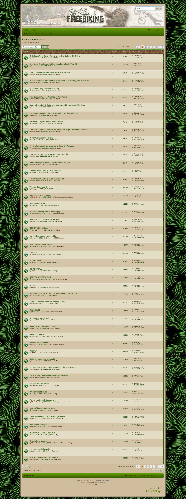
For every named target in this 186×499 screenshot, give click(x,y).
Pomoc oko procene (38, 425)
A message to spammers (40, 195)
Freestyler (34, 238)
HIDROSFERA (36, 269)
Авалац (36, 246)
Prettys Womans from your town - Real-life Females (52, 146)
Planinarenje (59, 246)
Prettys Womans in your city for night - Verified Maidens (54, 113)
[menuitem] (35, 29)
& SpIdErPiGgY (100, 482)
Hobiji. (32, 285)
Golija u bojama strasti (39, 384)
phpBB (86, 480)
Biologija (58, 254)
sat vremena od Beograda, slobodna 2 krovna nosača (53, 367)
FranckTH (93, 482)
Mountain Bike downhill (40, 343)
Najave (56, 58)
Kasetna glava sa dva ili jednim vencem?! (48, 416)
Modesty (34, 303)
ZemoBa (34, 336)
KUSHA (36, 230)
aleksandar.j (35, 369)
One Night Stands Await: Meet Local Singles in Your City (54, 64)
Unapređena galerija (38, 441)
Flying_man (35, 74)
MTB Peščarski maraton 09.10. (43, 408)
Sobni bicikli (35, 310)
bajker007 (34, 221)
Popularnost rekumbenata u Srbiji (44, 220)
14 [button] (159, 47)
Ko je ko (55, 352)
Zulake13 (34, 58)
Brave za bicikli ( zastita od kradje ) (45, 212)
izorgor (33, 426)
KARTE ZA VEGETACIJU (40, 277)
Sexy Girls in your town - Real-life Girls (46, 121)
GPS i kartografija (61, 279)
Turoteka (56, 303)
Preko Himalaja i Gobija (40, 449)
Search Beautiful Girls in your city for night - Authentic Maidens (57, 105)
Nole (35, 205)
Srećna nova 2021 (37, 203)
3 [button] (148, 47)
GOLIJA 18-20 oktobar (39, 228)
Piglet (36, 394)
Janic (33, 320)
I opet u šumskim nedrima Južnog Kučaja (48, 302)
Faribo (33, 311)
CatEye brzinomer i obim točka (43, 236)
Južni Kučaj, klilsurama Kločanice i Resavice (49, 375)
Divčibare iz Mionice (38, 392)
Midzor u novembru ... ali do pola (44, 457)
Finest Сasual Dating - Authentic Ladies (47, 179)
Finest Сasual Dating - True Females (45, 171)
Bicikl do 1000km (37, 334)
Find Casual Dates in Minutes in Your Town (48, 97)
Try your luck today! (38, 187)
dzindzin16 (34, 459)
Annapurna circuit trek (39, 318)
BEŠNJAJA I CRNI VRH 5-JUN (42, 433)
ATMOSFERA (35, 261)
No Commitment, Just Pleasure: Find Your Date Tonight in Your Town (60, 80)
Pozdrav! (33, 351)
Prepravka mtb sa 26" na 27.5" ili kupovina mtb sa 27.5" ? (54, 294)
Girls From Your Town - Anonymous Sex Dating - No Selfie (55, 56)
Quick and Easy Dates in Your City (44, 89)
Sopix (36, 213)
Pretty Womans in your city (41, 138)
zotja (32, 295)
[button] (138, 47)
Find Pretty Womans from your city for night (49, 154)
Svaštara (56, 205)
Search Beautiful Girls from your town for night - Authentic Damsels (59, 130)
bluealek (34, 197)
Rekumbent (58, 221)
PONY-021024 (36, 418)
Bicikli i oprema (59, 213)
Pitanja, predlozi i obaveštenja (63, 197)
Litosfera (33, 253)
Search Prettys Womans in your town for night (50, 162)
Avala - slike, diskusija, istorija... (43, 326)
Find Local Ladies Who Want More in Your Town (50, 72)
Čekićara (54, 295)
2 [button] (145, 47)
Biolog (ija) (34, 328)
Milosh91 (34, 344)
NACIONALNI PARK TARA (41, 244)
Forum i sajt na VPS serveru (42, 400)
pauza (33, 451)
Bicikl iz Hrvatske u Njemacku (42, 359)
